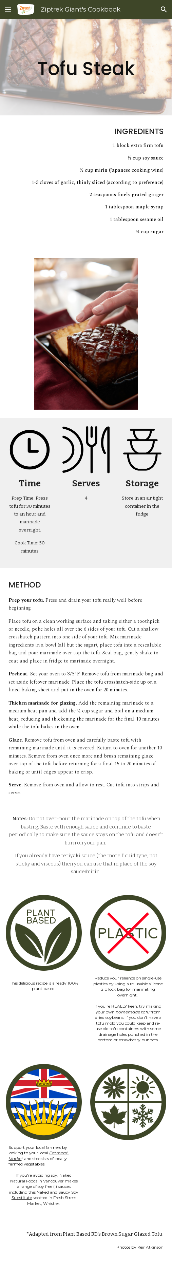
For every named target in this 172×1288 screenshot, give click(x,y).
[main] (86, 67)
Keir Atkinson (150, 1247)
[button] (8, 9)
